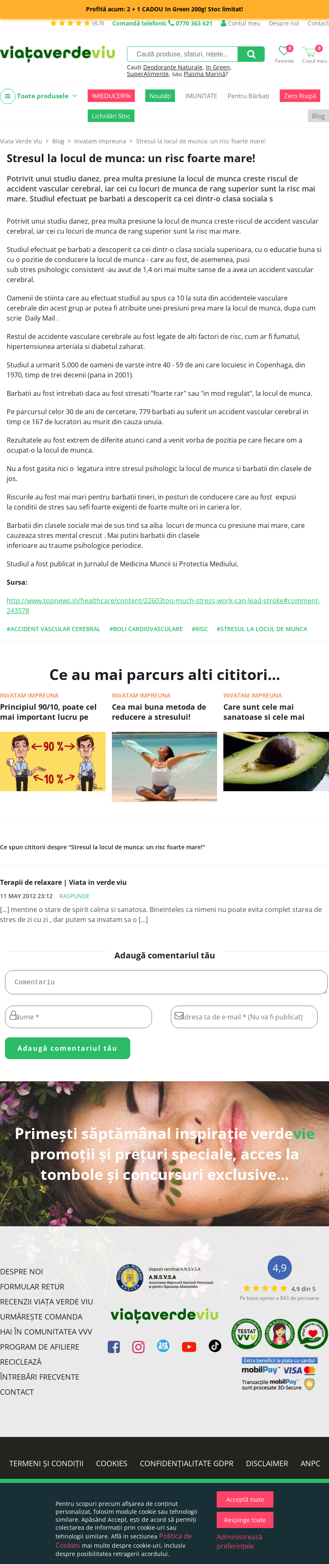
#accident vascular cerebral (54, 629)
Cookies (111, 1467)
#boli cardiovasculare (146, 629)
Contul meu (241, 23)
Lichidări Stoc (111, 116)
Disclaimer (267, 1467)
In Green (218, 67)
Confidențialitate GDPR (186, 1467)
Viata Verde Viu (21, 141)
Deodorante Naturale (172, 67)
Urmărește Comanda (41, 1320)
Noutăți (160, 96)
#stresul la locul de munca (262, 629)
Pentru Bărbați (248, 96)
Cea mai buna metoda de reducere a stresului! (159, 712)
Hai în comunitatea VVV (46, 1335)
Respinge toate (245, 1520)
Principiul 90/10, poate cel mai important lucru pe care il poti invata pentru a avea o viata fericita (50, 712)
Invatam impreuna (29, 695)
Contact (318, 23)
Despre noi (284, 23)
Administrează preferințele (239, 1541)
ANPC (310, 1467)
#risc (200, 629)
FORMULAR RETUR (32, 1290)
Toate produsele (38, 96)
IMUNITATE (201, 96)
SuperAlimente (148, 74)
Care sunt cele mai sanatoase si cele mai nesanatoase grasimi (264, 712)
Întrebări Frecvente (39, 1380)
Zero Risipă (300, 96)
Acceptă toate (245, 1499)
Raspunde (74, 896)
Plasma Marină (204, 74)
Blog (318, 116)
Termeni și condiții (46, 1467)
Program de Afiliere (39, 1350)
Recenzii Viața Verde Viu (46, 1305)
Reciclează (20, 1365)
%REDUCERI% (111, 96)
